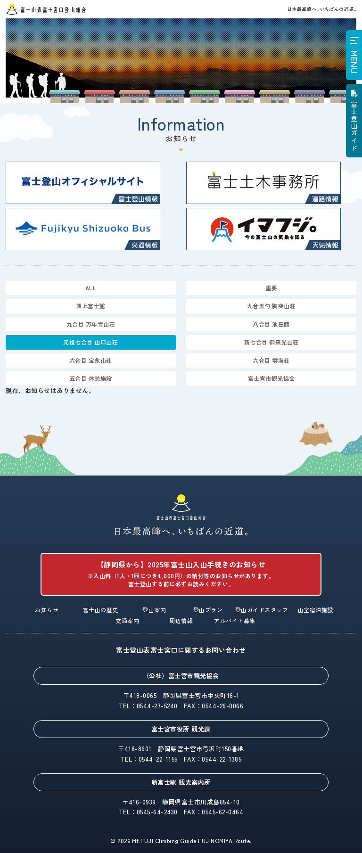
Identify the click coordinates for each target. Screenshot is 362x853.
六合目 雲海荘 (271, 360)
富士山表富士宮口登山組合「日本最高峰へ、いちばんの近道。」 (181, 514)
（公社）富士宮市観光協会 (181, 675)
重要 (271, 288)
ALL (91, 288)
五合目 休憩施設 (90, 378)
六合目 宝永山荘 (90, 360)
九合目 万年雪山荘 (90, 324)
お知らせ (46, 610)
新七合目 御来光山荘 (271, 342)
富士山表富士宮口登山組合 (46, 9)
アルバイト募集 (234, 620)
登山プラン (208, 610)
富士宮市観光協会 (271, 378)
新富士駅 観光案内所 (181, 782)
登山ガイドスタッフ (261, 610)
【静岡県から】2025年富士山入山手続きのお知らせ (180, 573)
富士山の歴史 (100, 610)
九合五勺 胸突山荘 (271, 306)
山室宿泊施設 (315, 610)
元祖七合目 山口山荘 (90, 342)
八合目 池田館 (271, 324)
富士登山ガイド (354, 126)
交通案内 (127, 620)
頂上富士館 (91, 306)
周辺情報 (181, 620)
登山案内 (154, 610)
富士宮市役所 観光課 (181, 728)
